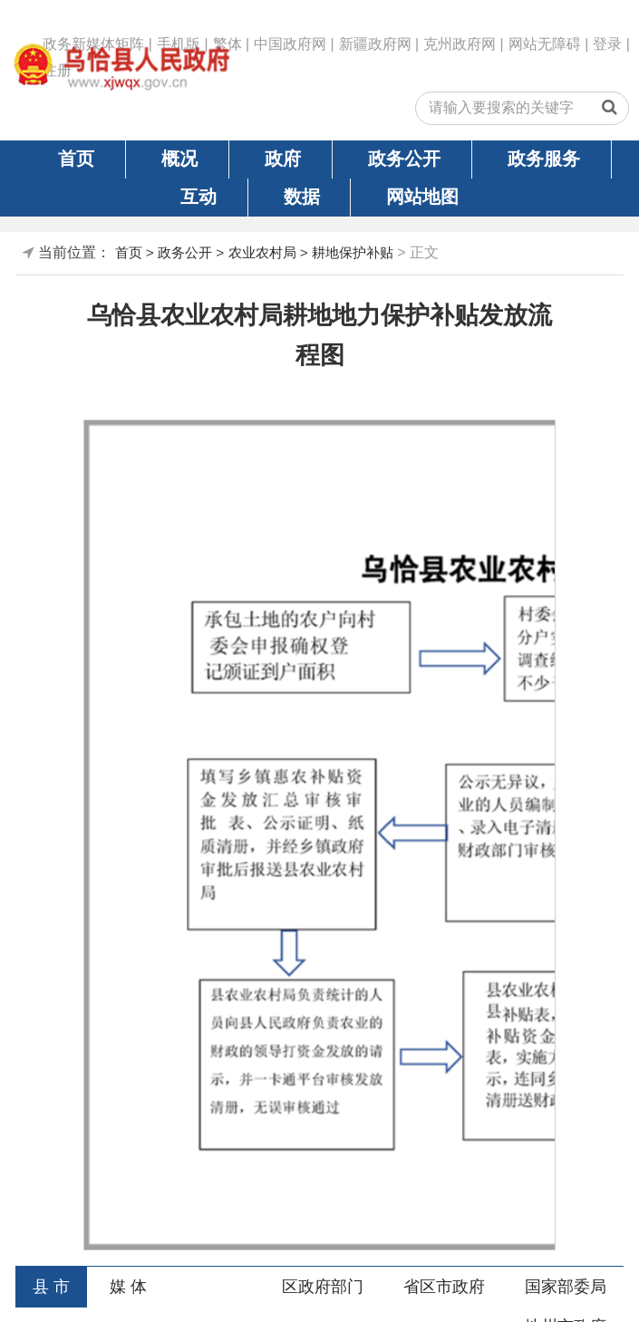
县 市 (51, 1287)
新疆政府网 (375, 44)
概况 (179, 159)
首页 (76, 159)
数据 (302, 197)
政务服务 (544, 159)
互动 (198, 197)
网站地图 (422, 197)
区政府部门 (322, 1287)
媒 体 (128, 1287)
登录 (607, 44)
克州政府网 (459, 44)
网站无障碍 (544, 44)
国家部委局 (565, 1287)
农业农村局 (262, 252)
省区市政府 (444, 1287)
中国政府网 (290, 44)
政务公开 (404, 159)
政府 (283, 159)
